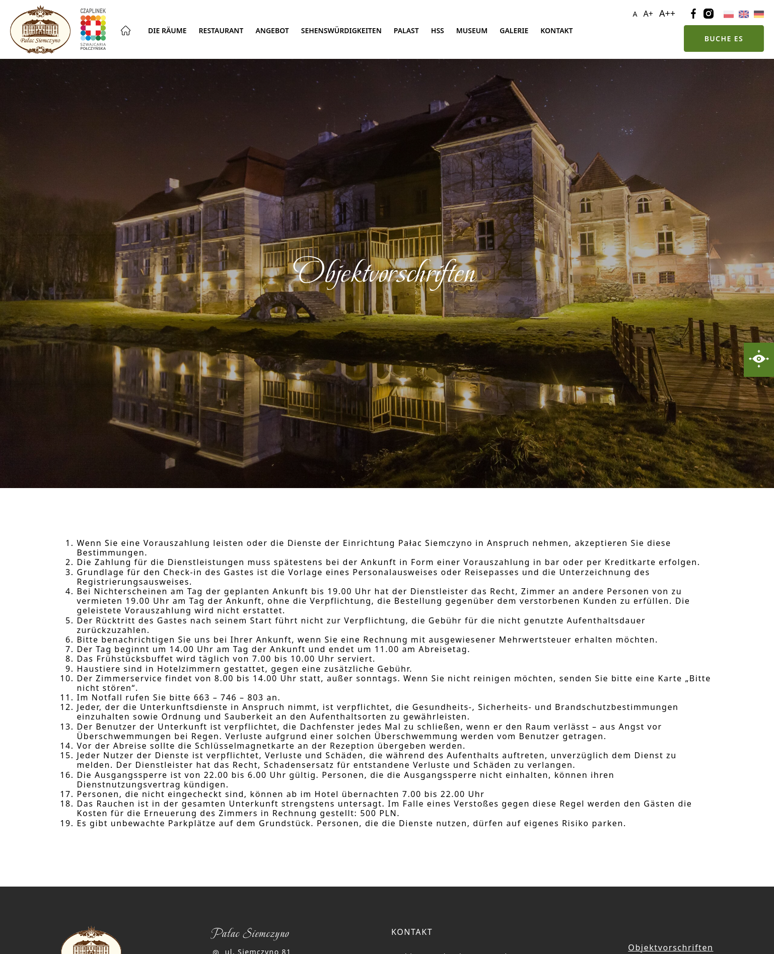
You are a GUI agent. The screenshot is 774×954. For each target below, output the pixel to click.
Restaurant (221, 30)
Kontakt (556, 30)
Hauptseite (126, 31)
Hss (437, 30)
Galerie (514, 30)
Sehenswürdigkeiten (341, 30)
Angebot (272, 30)
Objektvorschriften (670, 947)
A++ (667, 13)
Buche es (724, 38)
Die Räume (167, 30)
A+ (648, 13)
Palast (406, 30)
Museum (471, 30)
